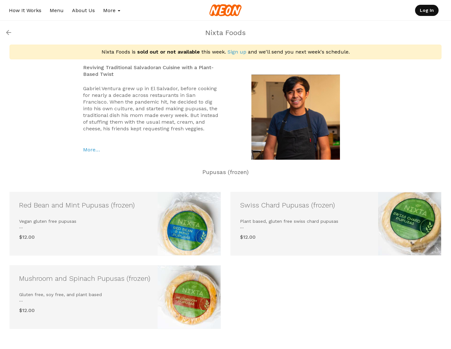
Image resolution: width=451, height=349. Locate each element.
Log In (427, 10)
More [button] (111, 10)
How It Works (25, 10)
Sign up (237, 52)
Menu (57, 10)
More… (91, 150)
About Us (83, 10)
